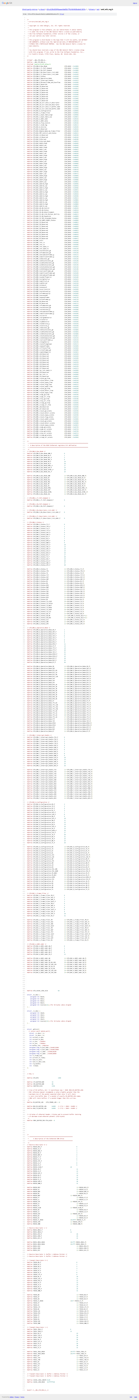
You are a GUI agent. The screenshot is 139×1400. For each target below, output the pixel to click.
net (98, 9)
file (61, 14)
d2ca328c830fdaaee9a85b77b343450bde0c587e (66, 9)
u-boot (42, 9)
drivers (92, 9)
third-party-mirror (30, 9)
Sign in (135, 3)
